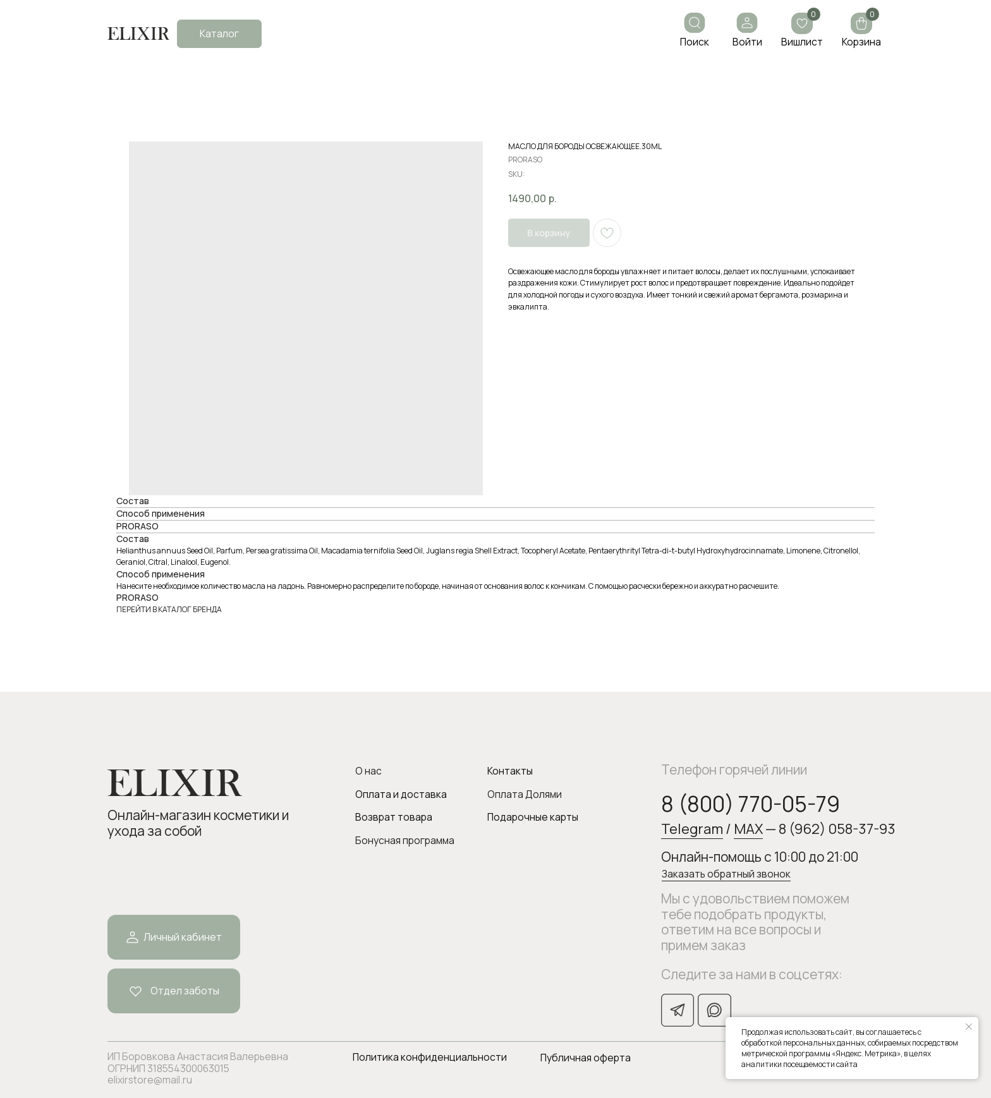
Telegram (692, 828)
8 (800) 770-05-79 (750, 803)
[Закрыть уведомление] (969, 1026)
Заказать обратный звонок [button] (726, 874)
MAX (748, 828)
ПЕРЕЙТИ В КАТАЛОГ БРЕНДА (169, 609)
